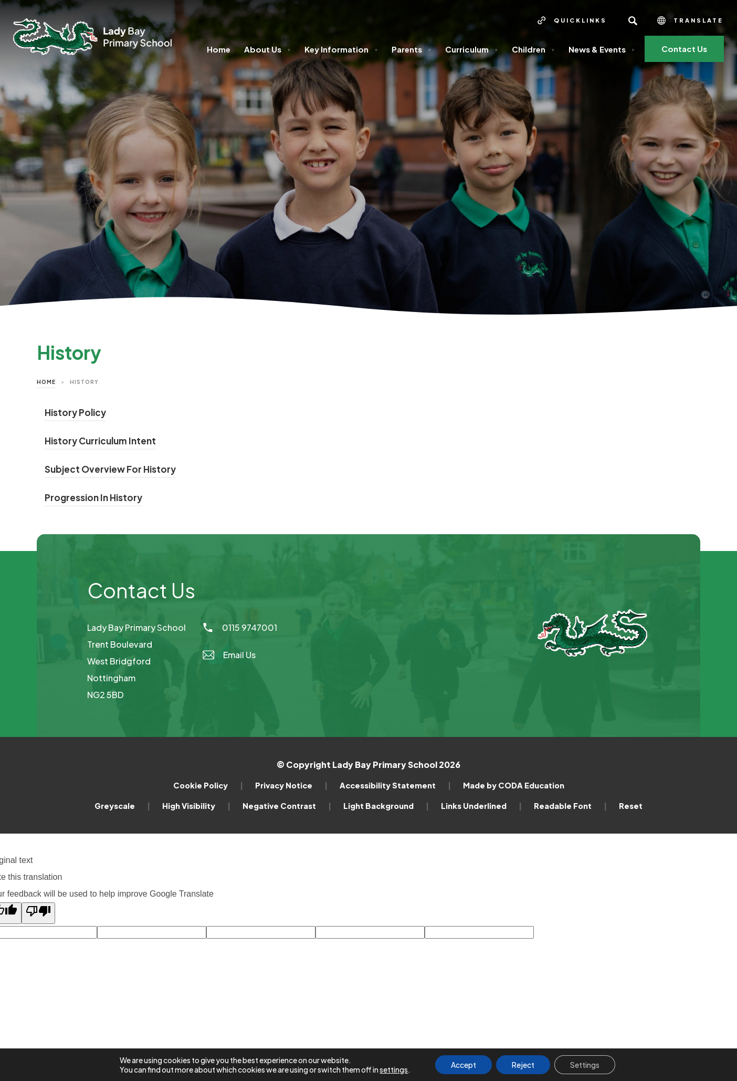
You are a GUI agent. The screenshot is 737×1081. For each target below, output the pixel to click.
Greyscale (122, 805)
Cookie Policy (208, 785)
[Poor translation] (38, 913)
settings (394, 1069)
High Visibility (196, 805)
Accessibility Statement (395, 785)
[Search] (632, 20)
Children (533, 49)
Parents (411, 49)
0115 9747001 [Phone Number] (239, 627)
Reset (631, 805)
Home (218, 49)
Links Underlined (481, 805)
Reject (523, 1064)
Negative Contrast (287, 805)
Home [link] (46, 382)
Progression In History (93, 499)
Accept (463, 1064)
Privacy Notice (291, 785)
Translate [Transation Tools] (690, 20)
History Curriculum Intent (100, 442)
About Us (267, 49)
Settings (584, 1064)
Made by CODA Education (513, 785)
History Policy (75, 414)
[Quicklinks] (572, 20)
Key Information (341, 49)
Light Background (386, 805)
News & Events (601, 49)
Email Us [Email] (229, 654)
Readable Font (570, 805)
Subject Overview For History (110, 470)
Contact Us (684, 49)
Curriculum (471, 49)
